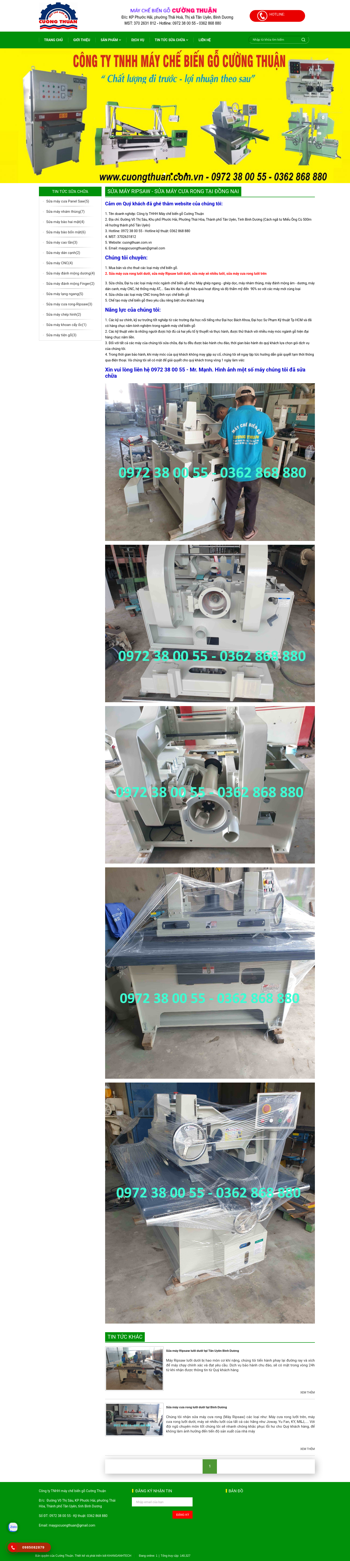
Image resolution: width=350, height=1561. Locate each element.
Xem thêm (307, 1392)
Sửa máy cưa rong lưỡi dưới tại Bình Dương (196, 1407)
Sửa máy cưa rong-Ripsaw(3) (69, 304)
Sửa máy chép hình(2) (63, 314)
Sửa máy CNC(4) (59, 263)
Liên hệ (205, 40)
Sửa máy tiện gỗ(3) (61, 335)
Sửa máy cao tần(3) (62, 242)
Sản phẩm (111, 40)
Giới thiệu (81, 40)
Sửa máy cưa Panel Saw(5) (67, 201)
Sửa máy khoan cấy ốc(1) (66, 325)
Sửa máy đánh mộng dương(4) (70, 273)
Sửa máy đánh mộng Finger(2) (70, 283)
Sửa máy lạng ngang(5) (64, 294)
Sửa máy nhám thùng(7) (65, 211)
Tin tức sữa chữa (171, 40)
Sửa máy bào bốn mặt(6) (66, 232)
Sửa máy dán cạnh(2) (63, 253)
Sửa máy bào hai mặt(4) (65, 222)
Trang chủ (53, 40)
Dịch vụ (137, 40)
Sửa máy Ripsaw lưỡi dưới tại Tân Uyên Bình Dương (202, 1350)
